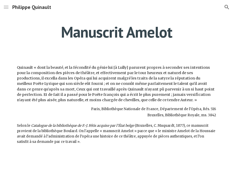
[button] (6, 7)
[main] (116, 31)
